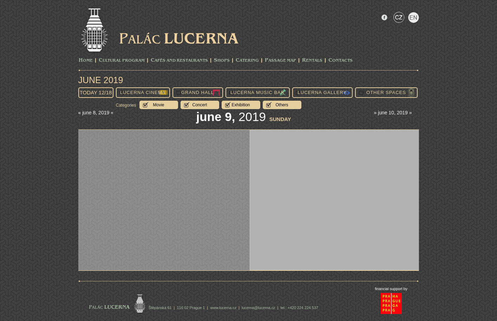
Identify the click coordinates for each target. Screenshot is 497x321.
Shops (222, 60)
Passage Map (280, 60)
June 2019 (100, 80)
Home (86, 60)
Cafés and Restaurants (179, 60)
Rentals (312, 60)
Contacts (340, 60)
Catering (247, 60)
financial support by (391, 289)
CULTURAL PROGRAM (122, 60)
